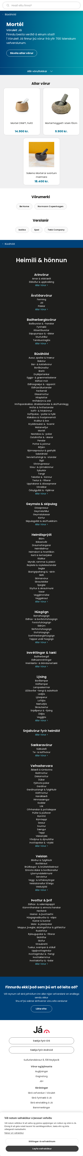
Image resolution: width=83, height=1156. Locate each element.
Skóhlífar (41, 937)
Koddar (41, 802)
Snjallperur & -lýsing (41, 710)
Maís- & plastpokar (41, 924)
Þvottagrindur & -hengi (41, 954)
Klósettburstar (41, 330)
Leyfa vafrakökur (42, 1148)
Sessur (41, 822)
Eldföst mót (41, 380)
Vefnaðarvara (42, 766)
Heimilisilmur (41, 548)
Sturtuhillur (42, 336)
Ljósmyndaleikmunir (41, 873)
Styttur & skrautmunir (42, 588)
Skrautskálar (41, 581)
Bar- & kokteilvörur (41, 364)
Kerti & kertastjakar (41, 555)
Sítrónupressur (42, 463)
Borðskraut (41, 863)
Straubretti (42, 944)
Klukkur (41, 558)
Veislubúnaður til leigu (41, 883)
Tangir (41, 473)
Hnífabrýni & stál (41, 400)
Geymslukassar (41, 514)
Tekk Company (56, 229)
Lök (41, 806)
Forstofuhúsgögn (41, 622)
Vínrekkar (41, 487)
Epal (36, 229)
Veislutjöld (41, 886)
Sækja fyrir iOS (41, 1040)
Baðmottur (41, 773)
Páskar (41, 306)
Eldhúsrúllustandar (41, 387)
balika (22, 229)
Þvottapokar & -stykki (41, 842)
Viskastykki (41, 836)
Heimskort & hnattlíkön (41, 551)
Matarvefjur (41, 427)
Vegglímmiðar (41, 595)
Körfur (41, 517)
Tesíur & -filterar (41, 480)
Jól (41, 302)
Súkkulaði (41, 748)
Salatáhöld (41, 453)
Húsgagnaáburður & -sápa (41, 917)
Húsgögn (41, 612)
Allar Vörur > (41, 285)
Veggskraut (41, 598)
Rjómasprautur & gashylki (42, 450)
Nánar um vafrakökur (14, 1133)
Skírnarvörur (41, 578)
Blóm (41, 538)
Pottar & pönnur (41, 443)
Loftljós (41, 700)
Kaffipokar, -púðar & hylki (41, 414)
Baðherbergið (41, 656)
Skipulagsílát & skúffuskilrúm (41, 521)
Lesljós (41, 694)
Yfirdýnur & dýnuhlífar (41, 839)
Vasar (41, 591)
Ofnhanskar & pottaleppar (41, 809)
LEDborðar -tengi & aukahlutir (41, 690)
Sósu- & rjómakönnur (41, 467)
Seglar (41, 568)
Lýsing (41, 677)
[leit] (41, 5)
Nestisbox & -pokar (41, 434)
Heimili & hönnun (41, 260)
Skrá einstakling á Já (41, 1102)
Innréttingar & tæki (41, 653)
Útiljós (41, 713)
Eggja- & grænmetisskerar (41, 377)
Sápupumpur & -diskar (41, 333)
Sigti (41, 460)
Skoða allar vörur (21, 53)
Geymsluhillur (41, 511)
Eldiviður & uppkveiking (41, 282)
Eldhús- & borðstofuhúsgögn (42, 619)
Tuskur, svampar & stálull (41, 947)
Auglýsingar (41, 1071)
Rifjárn (41, 447)
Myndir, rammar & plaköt (41, 561)
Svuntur (41, 826)
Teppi (41, 832)
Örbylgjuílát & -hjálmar (41, 490)
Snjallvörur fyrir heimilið (41, 731)
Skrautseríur (41, 707)
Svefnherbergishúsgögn (41, 635)
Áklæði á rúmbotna (41, 769)
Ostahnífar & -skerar (41, 437)
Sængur (41, 829)
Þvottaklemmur (41, 957)
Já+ (42, 1081)
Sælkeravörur (41, 745)
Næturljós (41, 703)
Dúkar (41, 779)
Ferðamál (41, 390)
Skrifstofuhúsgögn (41, 629)
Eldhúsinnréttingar (41, 659)
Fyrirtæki (41, 327)
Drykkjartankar (41, 374)
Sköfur (41, 940)
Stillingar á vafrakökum (42, 1141)
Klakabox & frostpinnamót (41, 417)
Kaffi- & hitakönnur (41, 410)
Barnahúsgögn (42, 615)
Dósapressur (41, 507)
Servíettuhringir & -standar (41, 457)
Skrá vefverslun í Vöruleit (41, 1092)
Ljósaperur (41, 697)
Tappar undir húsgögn (41, 639)
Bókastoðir (41, 542)
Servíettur (41, 876)
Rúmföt (41, 816)
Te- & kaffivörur (41, 752)
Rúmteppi (41, 819)
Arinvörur (41, 275)
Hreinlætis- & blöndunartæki (41, 663)
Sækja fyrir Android (41, 1049)
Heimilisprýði (42, 535)
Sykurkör (41, 470)
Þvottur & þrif (41, 900)
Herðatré (41, 910)
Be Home (24, 206)
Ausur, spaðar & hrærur (41, 357)
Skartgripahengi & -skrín (41, 571)
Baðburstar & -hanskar (41, 323)
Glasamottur (42, 394)
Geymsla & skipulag (41, 504)
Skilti (41, 575)
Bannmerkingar (41, 1107)
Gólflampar (41, 684)
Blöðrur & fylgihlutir (41, 860)
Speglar (41, 585)
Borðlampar (41, 680)
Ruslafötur (41, 930)
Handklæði (41, 796)
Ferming (41, 299)
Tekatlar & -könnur (41, 477)
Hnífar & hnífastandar (41, 407)
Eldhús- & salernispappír (41, 904)
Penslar (41, 440)
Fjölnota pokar (41, 783)
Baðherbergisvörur (41, 320)
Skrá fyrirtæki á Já (42, 1097)
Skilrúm (41, 625)
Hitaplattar (41, 397)
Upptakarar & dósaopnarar (41, 483)
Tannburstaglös (41, 340)
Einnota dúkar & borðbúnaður (41, 870)
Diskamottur (41, 776)
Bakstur (42, 361)
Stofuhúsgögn (41, 632)
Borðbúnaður (41, 367)
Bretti (42, 371)
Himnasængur (41, 799)
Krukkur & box (41, 420)
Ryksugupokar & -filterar (41, 934)
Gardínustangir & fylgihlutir (41, 789)
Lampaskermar (41, 687)
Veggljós (41, 717)
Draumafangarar (41, 545)
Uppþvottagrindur (41, 950)
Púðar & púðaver (41, 812)
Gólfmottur (41, 793)
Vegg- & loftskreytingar (41, 880)
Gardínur (41, 786)
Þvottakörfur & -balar (41, 960)
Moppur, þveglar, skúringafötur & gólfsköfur (42, 927)
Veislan (41, 856)
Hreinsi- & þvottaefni (41, 914)
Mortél (41, 430)
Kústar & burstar (42, 920)
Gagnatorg (41, 1076)
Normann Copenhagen (50, 206)
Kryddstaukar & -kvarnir (41, 424)
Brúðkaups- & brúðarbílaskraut (42, 866)
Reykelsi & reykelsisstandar (41, 565)
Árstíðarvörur (41, 295)
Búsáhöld (10, 14)
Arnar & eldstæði (41, 278)
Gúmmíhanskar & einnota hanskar (41, 907)
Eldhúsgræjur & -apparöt (41, 384)
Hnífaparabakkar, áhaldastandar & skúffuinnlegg (41, 404)
